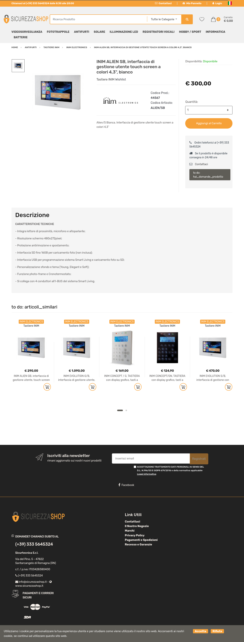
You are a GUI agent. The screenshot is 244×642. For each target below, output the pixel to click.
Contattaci (163, 3)
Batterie (21, 37)
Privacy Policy (135, 535)
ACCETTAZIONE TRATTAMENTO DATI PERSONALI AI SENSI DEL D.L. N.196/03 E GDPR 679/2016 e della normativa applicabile (170, 470)
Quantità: (191, 102)
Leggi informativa (146, 474)
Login (217, 3)
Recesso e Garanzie (138, 544)
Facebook (126, 485)
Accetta (200, 631)
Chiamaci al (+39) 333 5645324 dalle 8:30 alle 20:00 (43, 3)
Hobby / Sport (190, 32)
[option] (58, 92)
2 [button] (126, 410)
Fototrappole (58, 32)
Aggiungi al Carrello (209, 123)
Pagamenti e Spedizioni (141, 540)
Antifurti (81, 32)
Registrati (199, 459)
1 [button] (120, 410)
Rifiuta (217, 631)
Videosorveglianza (27, 32)
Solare (99, 32)
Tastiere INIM (106, 79)
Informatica (215, 32)
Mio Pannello (192, 3)
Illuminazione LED (124, 32)
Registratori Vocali (159, 32)
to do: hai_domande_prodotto (208, 174)
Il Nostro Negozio (137, 526)
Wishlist (120, 79)
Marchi (130, 530)
